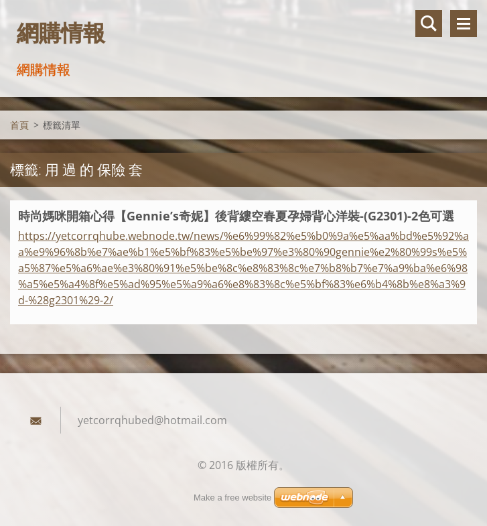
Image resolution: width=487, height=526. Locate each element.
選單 (463, 23)
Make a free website (232, 497)
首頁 (19, 125)
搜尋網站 (428, 23)
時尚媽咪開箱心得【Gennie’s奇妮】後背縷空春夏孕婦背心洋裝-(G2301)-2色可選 (236, 216)
